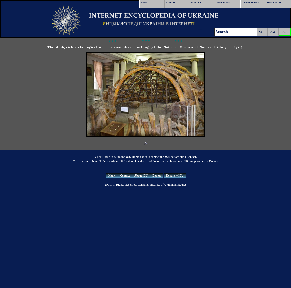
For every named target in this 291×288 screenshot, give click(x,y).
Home (144, 2)
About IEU (171, 2)
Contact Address (250, 2)
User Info (196, 2)
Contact (125, 175)
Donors (156, 175)
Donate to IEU (274, 2)
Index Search (223, 2)
